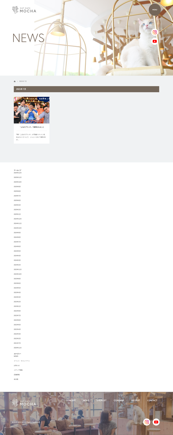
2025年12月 (18, 173)
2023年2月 (17, 302)
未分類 (16, 379)
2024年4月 (17, 256)
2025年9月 (17, 186)
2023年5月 (17, 288)
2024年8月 (17, 237)
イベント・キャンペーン (22, 361)
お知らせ (17, 365)
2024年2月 (17, 265)
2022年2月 (17, 338)
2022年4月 (17, 329)
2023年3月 (17, 297)
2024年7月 (17, 242)
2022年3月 (17, 334)
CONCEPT (71, 400)
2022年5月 (17, 325)
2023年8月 (17, 279)
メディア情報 (18, 370)
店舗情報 (17, 375)
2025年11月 (18, 177)
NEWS (16, 356)
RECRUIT (135, 400)
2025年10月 (18, 182)
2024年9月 (17, 232)
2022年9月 (17, 311)
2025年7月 (17, 196)
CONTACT (152, 400)
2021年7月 (17, 343)
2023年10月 (18, 274)
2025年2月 (17, 209)
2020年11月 (18, 348)
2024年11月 (18, 223)
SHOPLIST (101, 400)
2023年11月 (18, 269)
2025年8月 (17, 191)
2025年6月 (17, 200)
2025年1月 (17, 214)
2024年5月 (17, 251)
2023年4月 (17, 292)
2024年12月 (18, 219)
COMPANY (119, 400)
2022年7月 (17, 315)
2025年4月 (17, 205)
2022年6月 (17, 320)
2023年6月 (17, 283)
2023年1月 (17, 306)
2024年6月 (17, 246)
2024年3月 (17, 260)
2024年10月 (18, 228)
